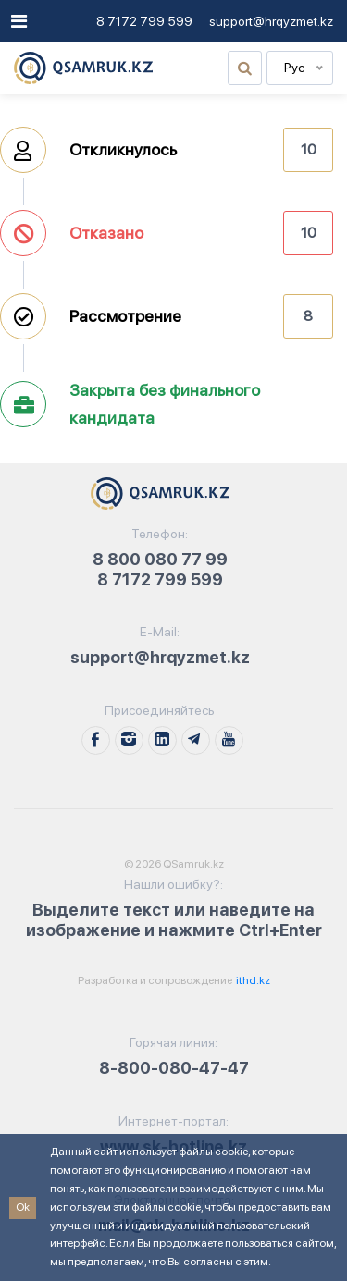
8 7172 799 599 (144, 21)
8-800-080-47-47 (174, 1068)
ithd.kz (252, 980)
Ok (23, 1207)
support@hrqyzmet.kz (271, 21)
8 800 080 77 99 (160, 559)
